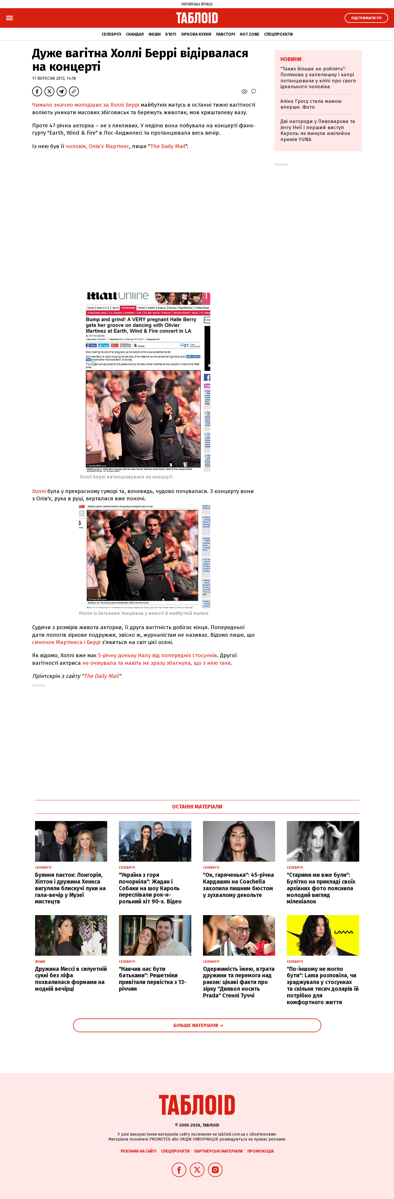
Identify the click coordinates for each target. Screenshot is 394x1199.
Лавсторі (225, 34)
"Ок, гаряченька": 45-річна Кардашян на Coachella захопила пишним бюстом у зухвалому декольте (238, 885)
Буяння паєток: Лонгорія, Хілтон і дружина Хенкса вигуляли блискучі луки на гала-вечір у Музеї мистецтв (70, 888)
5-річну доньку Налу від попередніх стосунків (157, 655)
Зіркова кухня (196, 34)
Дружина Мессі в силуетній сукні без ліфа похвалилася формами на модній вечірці (71, 979)
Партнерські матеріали (218, 1151)
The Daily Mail (167, 146)
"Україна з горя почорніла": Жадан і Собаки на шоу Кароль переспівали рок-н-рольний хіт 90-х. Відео (150, 888)
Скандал (135, 34)
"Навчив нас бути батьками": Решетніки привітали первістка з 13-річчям (152, 979)
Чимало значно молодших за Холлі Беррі (86, 104)
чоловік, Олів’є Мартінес (97, 146)
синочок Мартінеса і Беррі (67, 642)
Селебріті (111, 34)
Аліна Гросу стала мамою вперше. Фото (311, 104)
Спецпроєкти (278, 34)
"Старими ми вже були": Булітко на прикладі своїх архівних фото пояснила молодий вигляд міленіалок (321, 888)
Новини (290, 59)
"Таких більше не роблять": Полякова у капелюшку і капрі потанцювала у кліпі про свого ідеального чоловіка (318, 78)
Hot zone (249, 34)
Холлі (39, 491)
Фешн (154, 34)
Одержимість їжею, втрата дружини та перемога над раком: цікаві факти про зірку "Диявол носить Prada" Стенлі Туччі (239, 982)
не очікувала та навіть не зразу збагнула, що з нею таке (156, 663)
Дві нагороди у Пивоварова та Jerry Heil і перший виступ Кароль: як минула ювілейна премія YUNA (317, 130)
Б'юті (170, 34)
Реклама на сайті (138, 1151)
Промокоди (260, 1151)
